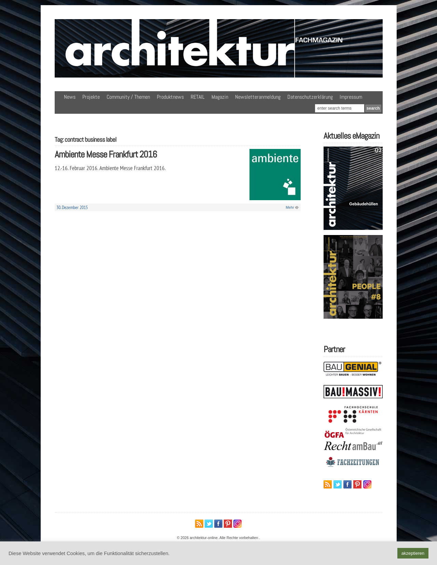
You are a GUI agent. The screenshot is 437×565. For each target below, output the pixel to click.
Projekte (91, 96)
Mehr (290, 207)
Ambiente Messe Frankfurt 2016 (106, 154)
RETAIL (198, 96)
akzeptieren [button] (412, 553)
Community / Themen (128, 96)
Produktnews (170, 96)
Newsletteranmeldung (258, 96)
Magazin (219, 96)
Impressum (351, 96)
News (70, 96)
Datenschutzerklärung (310, 96)
